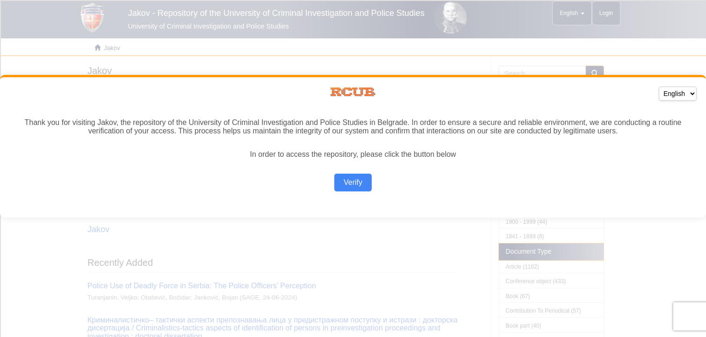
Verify (353, 182)
